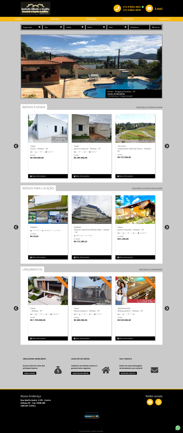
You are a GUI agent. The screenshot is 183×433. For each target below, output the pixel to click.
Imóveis (55, 19)
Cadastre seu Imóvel (80, 373)
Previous (16, 146)
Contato (164, 19)
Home (18, 19)
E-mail (158, 8)
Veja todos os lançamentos (150, 269)
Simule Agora (29, 373)
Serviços (128, 19)
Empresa (91, 19)
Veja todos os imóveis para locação (147, 188)
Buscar (156, 27)
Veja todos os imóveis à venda (149, 107)
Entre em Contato (128, 373)
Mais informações (38, 176)
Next (167, 146)
